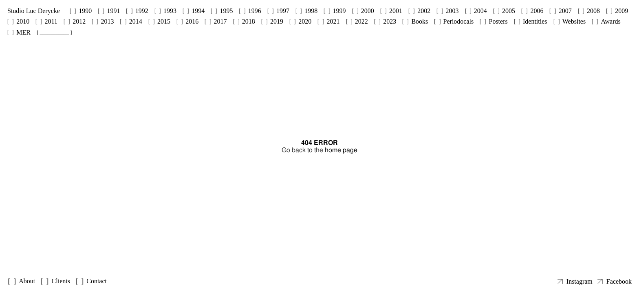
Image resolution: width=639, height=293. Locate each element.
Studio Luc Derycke (33, 10)
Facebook (619, 281)
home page (341, 150)
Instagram (579, 281)
